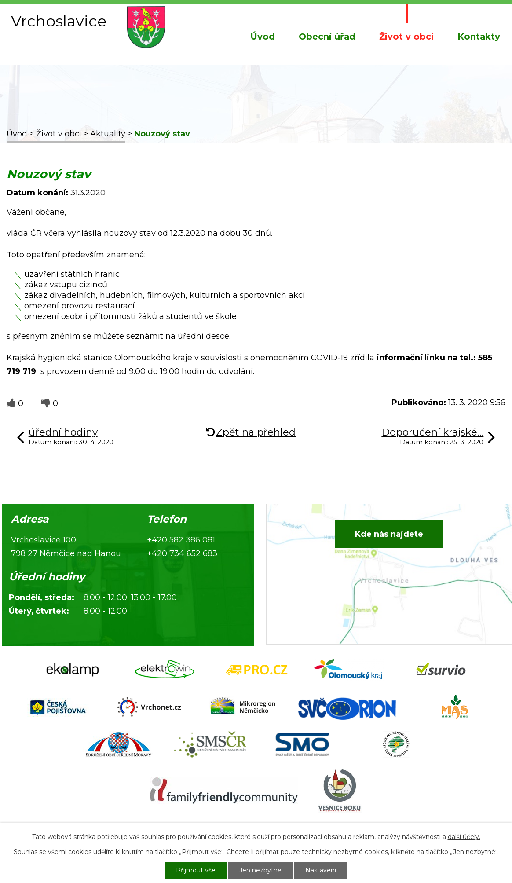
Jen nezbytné (260, 870)
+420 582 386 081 (181, 540)
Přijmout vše (196, 870)
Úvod (262, 36)
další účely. (464, 837)
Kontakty (478, 36)
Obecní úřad (327, 36)
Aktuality (107, 134)
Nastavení (320, 870)
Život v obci (406, 36)
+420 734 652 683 (182, 553)
